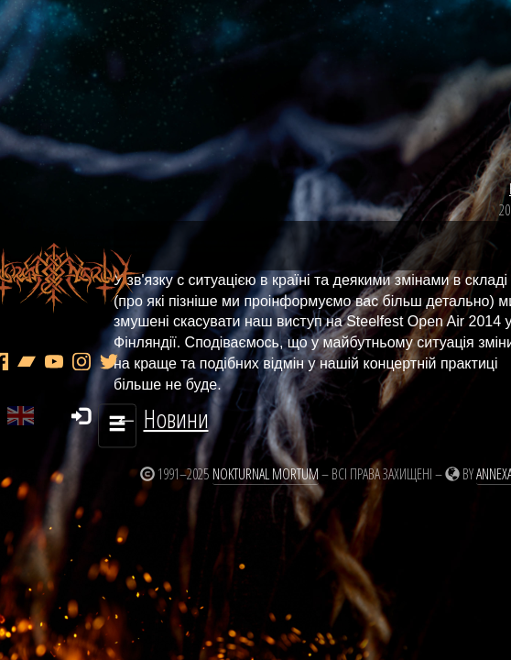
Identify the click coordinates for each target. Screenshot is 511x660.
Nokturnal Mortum (189, 451)
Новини (471, 147)
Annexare (423, 451)
